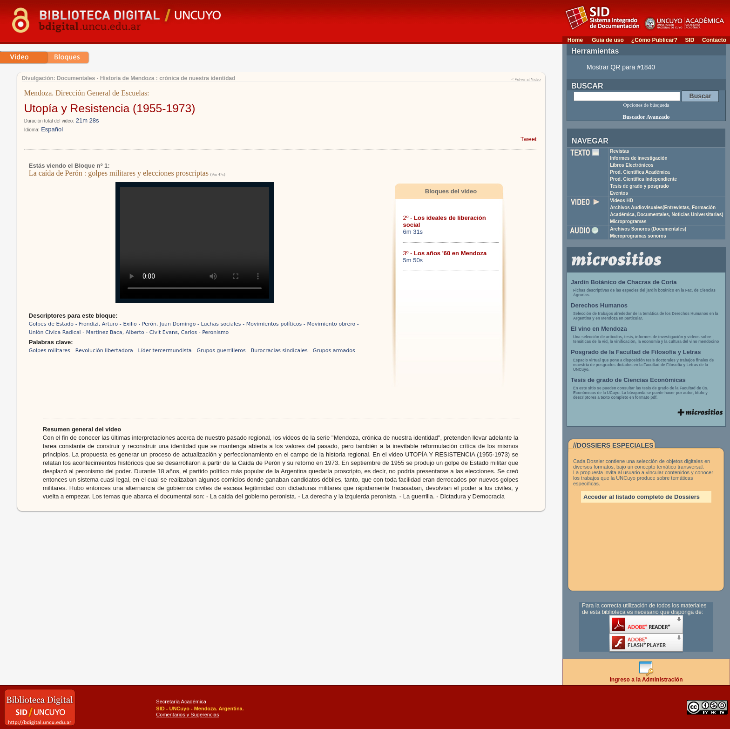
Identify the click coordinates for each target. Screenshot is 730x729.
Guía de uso (608, 40)
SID (689, 40)
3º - (445, 253)
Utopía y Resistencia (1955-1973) (110, 108)
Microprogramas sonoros (638, 235)
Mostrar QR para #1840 (621, 67)
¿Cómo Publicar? (654, 40)
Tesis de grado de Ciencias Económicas (628, 379)
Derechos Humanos (599, 305)
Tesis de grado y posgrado (639, 186)
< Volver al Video (526, 79)
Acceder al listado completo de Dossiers (641, 496)
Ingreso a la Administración (646, 677)
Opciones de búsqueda (646, 105)
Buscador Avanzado (645, 117)
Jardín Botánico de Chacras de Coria (624, 282)
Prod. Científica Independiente (643, 179)
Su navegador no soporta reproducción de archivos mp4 (194, 243)
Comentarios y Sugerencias (187, 714)
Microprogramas (628, 221)
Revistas (619, 151)
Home (575, 40)
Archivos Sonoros (648, 229)
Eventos (619, 193)
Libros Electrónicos (631, 165)
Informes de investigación (638, 158)
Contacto (714, 40)
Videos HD (621, 200)
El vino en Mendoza (599, 328)
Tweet (528, 139)
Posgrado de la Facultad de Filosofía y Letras (636, 351)
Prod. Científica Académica (640, 172)
